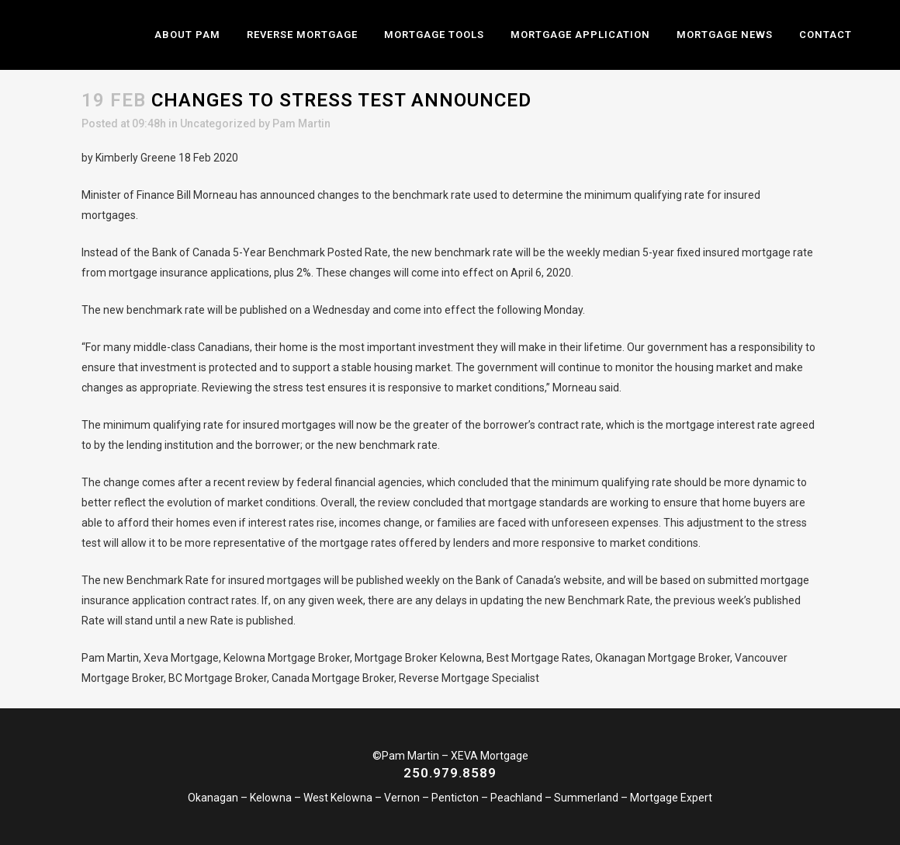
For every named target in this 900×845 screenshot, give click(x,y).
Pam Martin (301, 123)
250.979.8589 (450, 773)
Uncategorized (218, 123)
